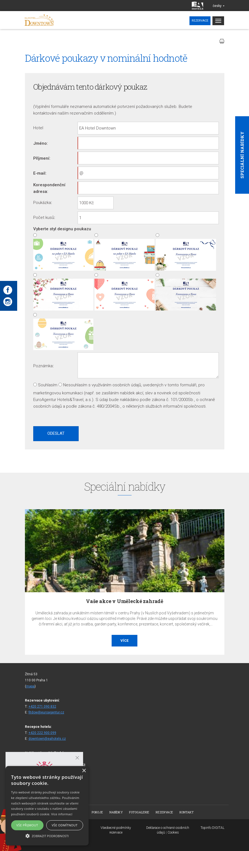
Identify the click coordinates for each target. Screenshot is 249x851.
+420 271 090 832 (42, 706)
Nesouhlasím (75, 384)
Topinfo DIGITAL (212, 828)
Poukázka (42, 202)
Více (124, 640)
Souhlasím (47, 384)
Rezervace (200, 20)
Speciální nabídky (242, 155)
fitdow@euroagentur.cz (46, 712)
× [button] (84, 771)
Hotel (38, 127)
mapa (30, 686)
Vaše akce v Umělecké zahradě (124, 601)
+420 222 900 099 (42, 733)
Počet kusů (43, 217)
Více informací (62, 814)
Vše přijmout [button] (27, 825)
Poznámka (43, 365)
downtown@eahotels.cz (47, 739)
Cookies (173, 832)
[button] (47, 835)
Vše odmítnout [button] (65, 825)
